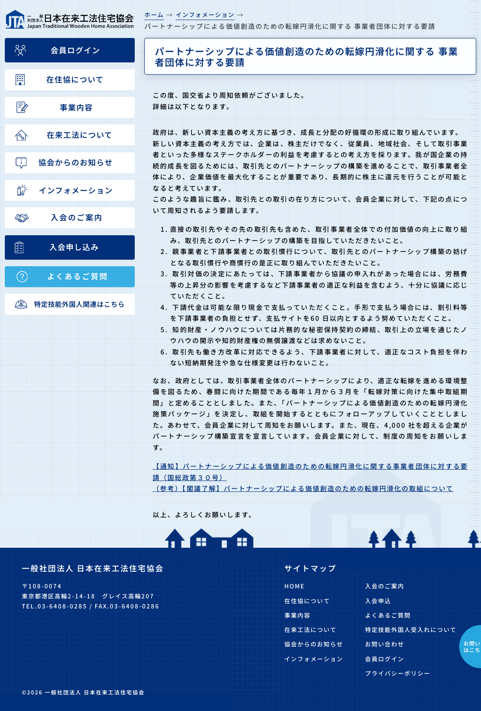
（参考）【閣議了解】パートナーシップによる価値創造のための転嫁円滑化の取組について (303, 488)
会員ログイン (384, 658)
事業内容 (297, 615)
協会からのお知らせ (313, 643)
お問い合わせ (384, 643)
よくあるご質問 (388, 615)
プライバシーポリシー (397, 673)
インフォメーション (313, 658)
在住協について (307, 600)
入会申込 (378, 600)
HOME (294, 585)
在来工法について (310, 629)
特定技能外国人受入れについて (411, 629)
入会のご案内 (384, 585)
